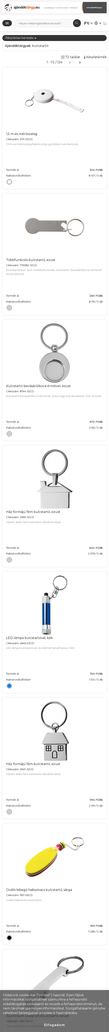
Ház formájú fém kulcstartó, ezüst (33, 512)
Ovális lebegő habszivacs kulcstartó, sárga (39, 890)
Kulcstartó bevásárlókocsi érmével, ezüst (38, 386)
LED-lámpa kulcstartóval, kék (29, 638)
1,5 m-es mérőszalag (21, 134)
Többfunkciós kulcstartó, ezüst (30, 260)
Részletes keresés (21, 38)
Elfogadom (54, 1025)
